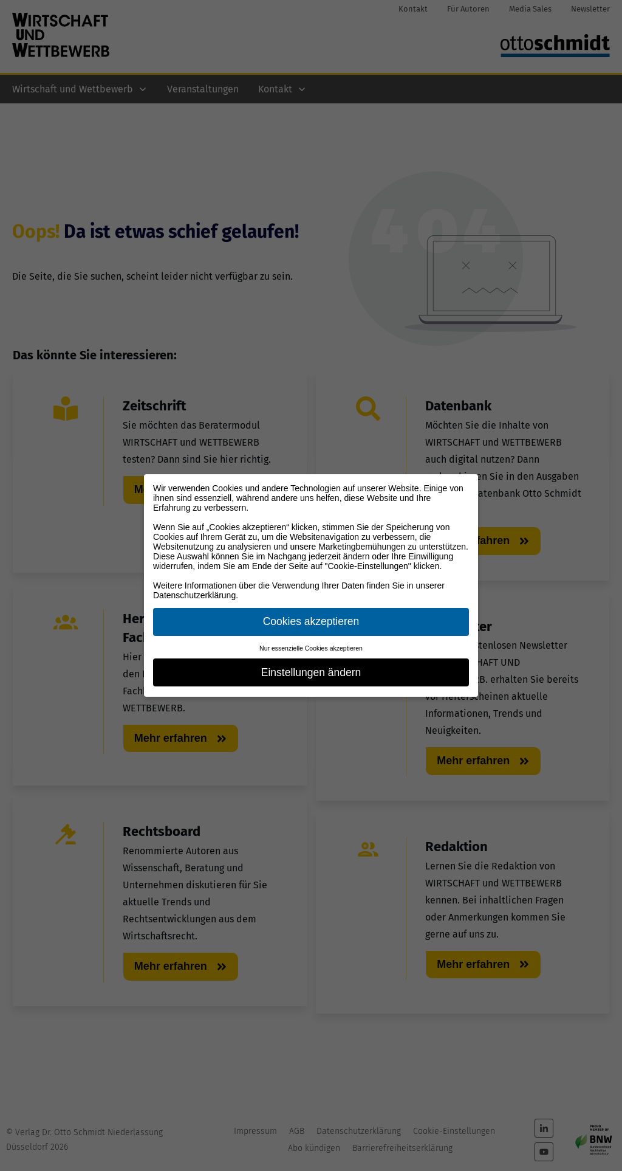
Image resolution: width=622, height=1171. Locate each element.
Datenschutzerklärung (194, 595)
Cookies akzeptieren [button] (311, 621)
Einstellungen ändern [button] (311, 672)
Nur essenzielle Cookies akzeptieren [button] (311, 648)
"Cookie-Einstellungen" (368, 566)
